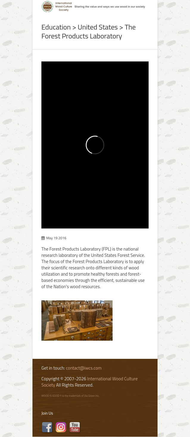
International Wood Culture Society (89, 381)
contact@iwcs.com (84, 368)
